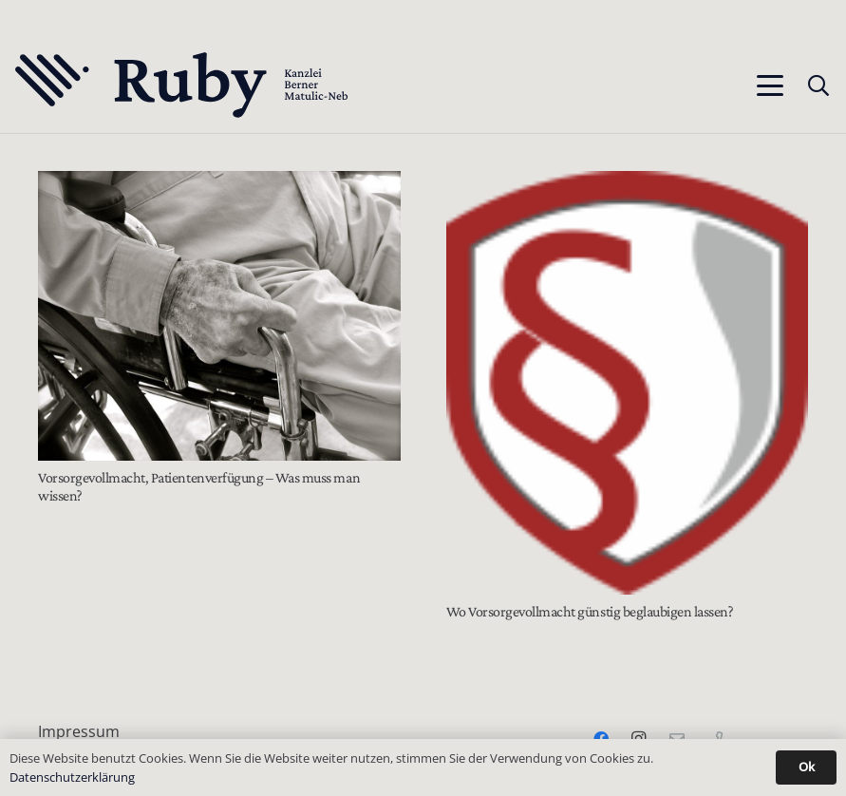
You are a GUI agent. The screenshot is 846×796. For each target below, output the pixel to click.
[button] (770, 85)
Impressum (79, 731)
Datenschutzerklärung (72, 777)
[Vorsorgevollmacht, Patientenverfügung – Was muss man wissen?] (219, 316)
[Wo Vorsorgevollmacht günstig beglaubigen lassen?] (627, 383)
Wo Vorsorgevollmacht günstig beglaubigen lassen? (590, 611)
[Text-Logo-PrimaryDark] (182, 85)
